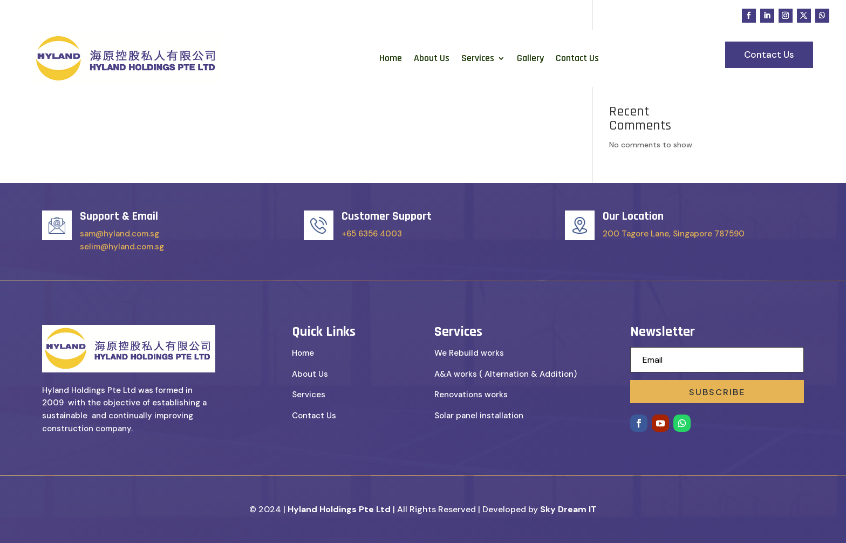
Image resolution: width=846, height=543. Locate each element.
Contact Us (577, 58)
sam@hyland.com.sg (119, 233)
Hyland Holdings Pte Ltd (339, 509)
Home (390, 58)
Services (477, 58)
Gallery (530, 58)
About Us (431, 58)
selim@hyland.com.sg (122, 246)
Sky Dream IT (568, 509)
